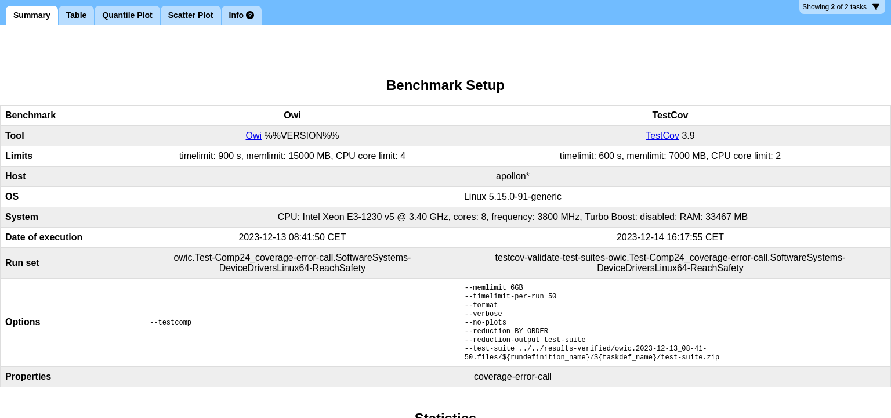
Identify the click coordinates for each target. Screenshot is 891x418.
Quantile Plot (127, 15)
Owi (253, 135)
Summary (31, 15)
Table (76, 15)
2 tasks (840, 8)
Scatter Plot (190, 15)
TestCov (662, 135)
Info (242, 15)
